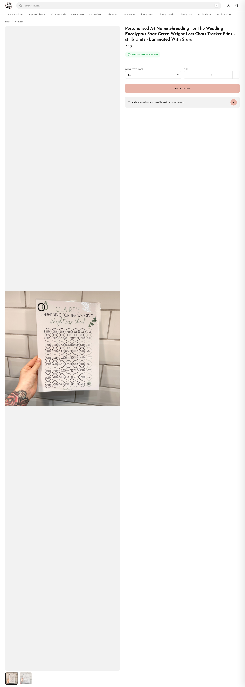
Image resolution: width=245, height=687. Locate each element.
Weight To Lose (134, 69)
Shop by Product (224, 14)
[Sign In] (228, 5)
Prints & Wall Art (15, 14)
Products (19, 22)
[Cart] (236, 5)
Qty (186, 69)
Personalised (95, 14)
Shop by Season (147, 14)
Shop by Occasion (167, 14)
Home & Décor (77, 14)
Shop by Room (186, 14)
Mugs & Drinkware (36, 14)
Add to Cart (182, 88)
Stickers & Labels (58, 14)
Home (8, 22)
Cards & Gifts (129, 14)
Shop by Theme (204, 14)
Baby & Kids (112, 14)
